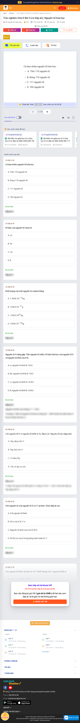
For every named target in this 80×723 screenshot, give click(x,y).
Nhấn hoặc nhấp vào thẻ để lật (40, 104)
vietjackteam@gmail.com (17, 698)
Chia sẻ (12, 30)
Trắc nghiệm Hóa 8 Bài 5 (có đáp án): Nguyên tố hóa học (34, 13)
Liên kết (7, 708)
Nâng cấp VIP (40, 602)
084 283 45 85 (14, 695)
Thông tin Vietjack (11, 711)
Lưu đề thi (68, 30)
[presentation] (19, 298)
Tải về (49, 30)
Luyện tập (31, 45)
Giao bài (30, 30)
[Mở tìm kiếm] (54, 8)
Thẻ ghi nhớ (12, 45)
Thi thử (51, 45)
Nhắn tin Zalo (71, 717)
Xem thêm (46, 652)
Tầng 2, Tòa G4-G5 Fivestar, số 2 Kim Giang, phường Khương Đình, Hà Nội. (30, 692)
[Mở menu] (10, 8)
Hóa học (11, 13)
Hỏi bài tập (5, 716)
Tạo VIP (62, 8)
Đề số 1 (6, 37)
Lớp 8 (4, 13)
